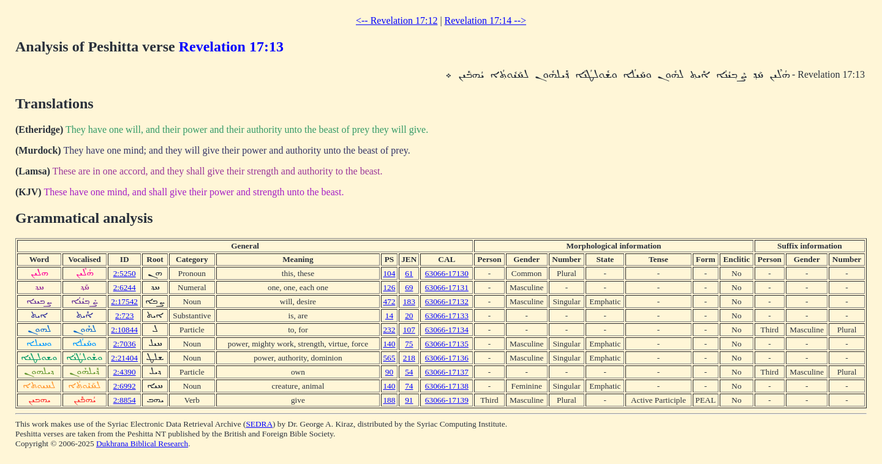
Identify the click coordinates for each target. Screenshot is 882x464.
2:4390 (124, 371)
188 (389, 400)
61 (409, 273)
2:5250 (124, 273)
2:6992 (124, 386)
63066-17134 (447, 329)
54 (409, 371)
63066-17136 (447, 357)
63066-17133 (447, 315)
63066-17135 (447, 343)
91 (409, 400)
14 (389, 315)
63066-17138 (447, 386)
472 (389, 301)
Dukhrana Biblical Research (142, 443)
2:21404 (124, 357)
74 (409, 386)
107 (409, 329)
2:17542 (124, 301)
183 (409, 301)
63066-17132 (447, 301)
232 (389, 329)
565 (389, 357)
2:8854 (124, 400)
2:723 (124, 315)
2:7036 (124, 343)
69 (409, 287)
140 (389, 343)
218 (409, 357)
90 (389, 371)
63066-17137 (447, 371)
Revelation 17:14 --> (485, 20)
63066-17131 (447, 287)
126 (389, 287)
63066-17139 (447, 400)
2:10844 (124, 329)
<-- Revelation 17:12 (396, 20)
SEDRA (259, 423)
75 (409, 343)
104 (389, 273)
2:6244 (124, 287)
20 (409, 315)
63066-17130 (447, 273)
